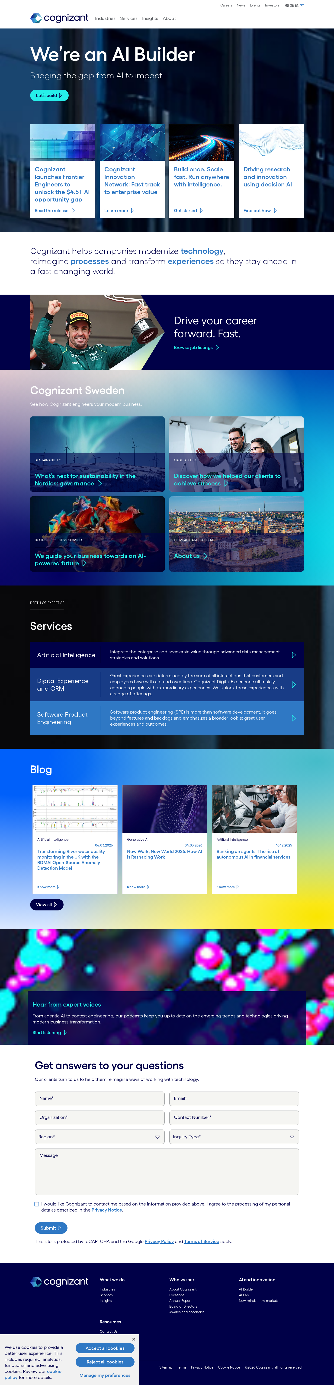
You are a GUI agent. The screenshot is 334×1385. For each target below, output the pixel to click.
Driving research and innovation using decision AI (268, 177)
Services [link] (106, 1295)
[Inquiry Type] (234, 1137)
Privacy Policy (159, 1241)
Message (48, 1155)
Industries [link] (107, 1289)
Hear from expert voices (66, 1004)
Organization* (53, 1117)
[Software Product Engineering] (293, 718)
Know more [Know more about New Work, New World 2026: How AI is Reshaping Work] (136, 887)
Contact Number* (193, 1117)
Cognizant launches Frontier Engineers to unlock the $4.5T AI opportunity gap (62, 184)
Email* (180, 1098)
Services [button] (129, 18)
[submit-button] (51, 1228)
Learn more (116, 210)
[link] (59, 18)
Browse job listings (193, 347)
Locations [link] (176, 1295)
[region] (69, 1359)
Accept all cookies (105, 1348)
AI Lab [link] (244, 1295)
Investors (272, 5)
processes (90, 261)
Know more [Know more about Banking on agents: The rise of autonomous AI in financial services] (226, 887)
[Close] (133, 1339)
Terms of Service (201, 1241)
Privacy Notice (107, 1209)
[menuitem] (226, 5)
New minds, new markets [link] (259, 1301)
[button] (294, 5)
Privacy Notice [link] (202, 1367)
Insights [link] (106, 1301)
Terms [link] (181, 1367)
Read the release (51, 210)
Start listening (46, 1032)
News (241, 5)
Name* (46, 1098)
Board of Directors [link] (183, 1306)
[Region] (100, 1137)
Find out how (257, 210)
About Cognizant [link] (182, 1289)
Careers (226, 5)
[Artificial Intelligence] (293, 654)
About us (187, 555)
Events (255, 5)
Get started (185, 210)
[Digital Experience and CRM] (293, 684)
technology (202, 250)
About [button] (169, 18)
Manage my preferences (105, 1375)
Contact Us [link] (108, 1331)
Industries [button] (105, 18)
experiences (191, 261)
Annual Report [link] (180, 1301)
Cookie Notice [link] (229, 1367)
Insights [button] (150, 18)
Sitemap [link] (165, 1367)
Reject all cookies (105, 1361)
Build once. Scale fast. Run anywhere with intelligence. (201, 177)
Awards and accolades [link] (186, 1312)
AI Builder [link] (246, 1289)
